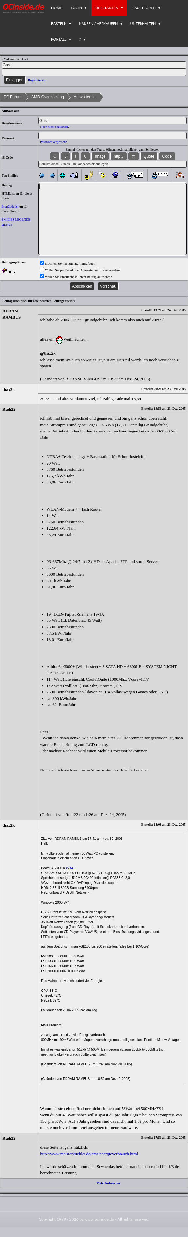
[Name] (94, 65)
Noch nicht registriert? (54, 126)
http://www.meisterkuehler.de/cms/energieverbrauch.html (89, 1153)
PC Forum (13, 97)
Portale (58, 39)
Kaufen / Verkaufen (98, 23)
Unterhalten (143, 23)
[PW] (94, 72)
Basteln (58, 23)
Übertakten (106, 8)
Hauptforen (144, 8)
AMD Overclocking (47, 97)
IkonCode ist (10, 206)
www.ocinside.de (99, 1219)
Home (56, 8)
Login (76, 8)
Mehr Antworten (108, 1183)
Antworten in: (85, 97)
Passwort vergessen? (53, 142)
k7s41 (70, 868)
